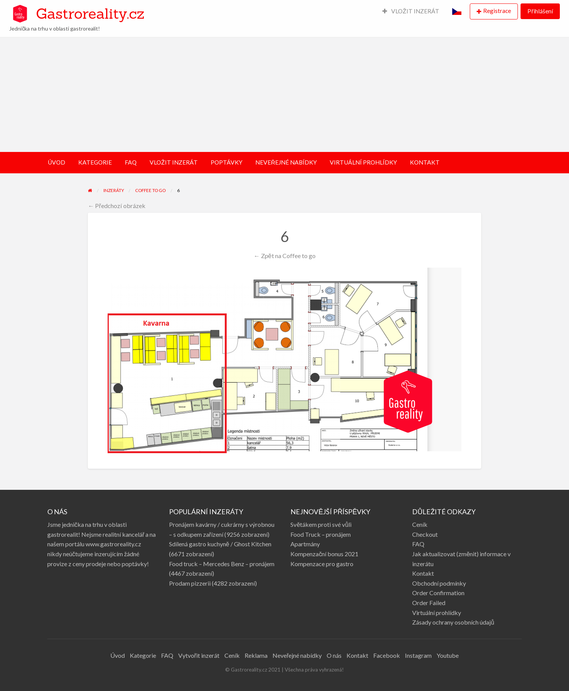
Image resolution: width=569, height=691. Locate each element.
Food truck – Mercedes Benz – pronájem (221, 563)
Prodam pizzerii (190, 583)
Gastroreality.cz (90, 13)
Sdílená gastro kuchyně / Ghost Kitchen (220, 543)
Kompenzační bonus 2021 (324, 553)
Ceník (419, 524)
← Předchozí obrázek (116, 205)
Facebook (386, 655)
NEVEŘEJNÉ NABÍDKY (286, 162)
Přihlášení (540, 11)
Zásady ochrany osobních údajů (453, 622)
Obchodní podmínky (439, 583)
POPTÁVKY (226, 162)
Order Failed (428, 602)
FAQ (131, 162)
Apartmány (305, 543)
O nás (334, 655)
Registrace (497, 10)
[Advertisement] (285, 94)
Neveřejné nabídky (297, 655)
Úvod (117, 655)
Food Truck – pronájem (320, 534)
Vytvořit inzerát (198, 655)
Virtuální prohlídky (436, 612)
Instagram (418, 655)
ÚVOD (56, 162)
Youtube (448, 655)
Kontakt (423, 573)
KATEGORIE (95, 162)
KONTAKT (425, 162)
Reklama (256, 655)
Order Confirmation (438, 592)
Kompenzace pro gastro (321, 563)
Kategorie (143, 655)
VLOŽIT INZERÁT (411, 11)
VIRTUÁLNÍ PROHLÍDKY (363, 162)
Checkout (425, 534)
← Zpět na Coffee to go (284, 255)
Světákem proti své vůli (320, 524)
